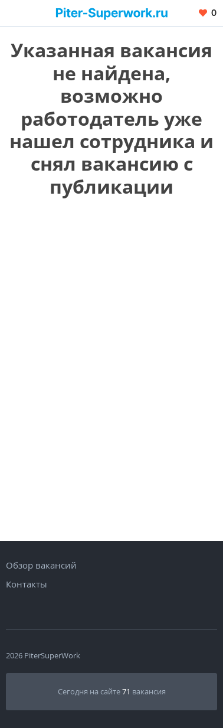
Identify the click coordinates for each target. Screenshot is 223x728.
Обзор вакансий (41, 565)
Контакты (26, 584)
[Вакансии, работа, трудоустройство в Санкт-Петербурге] (111, 12)
